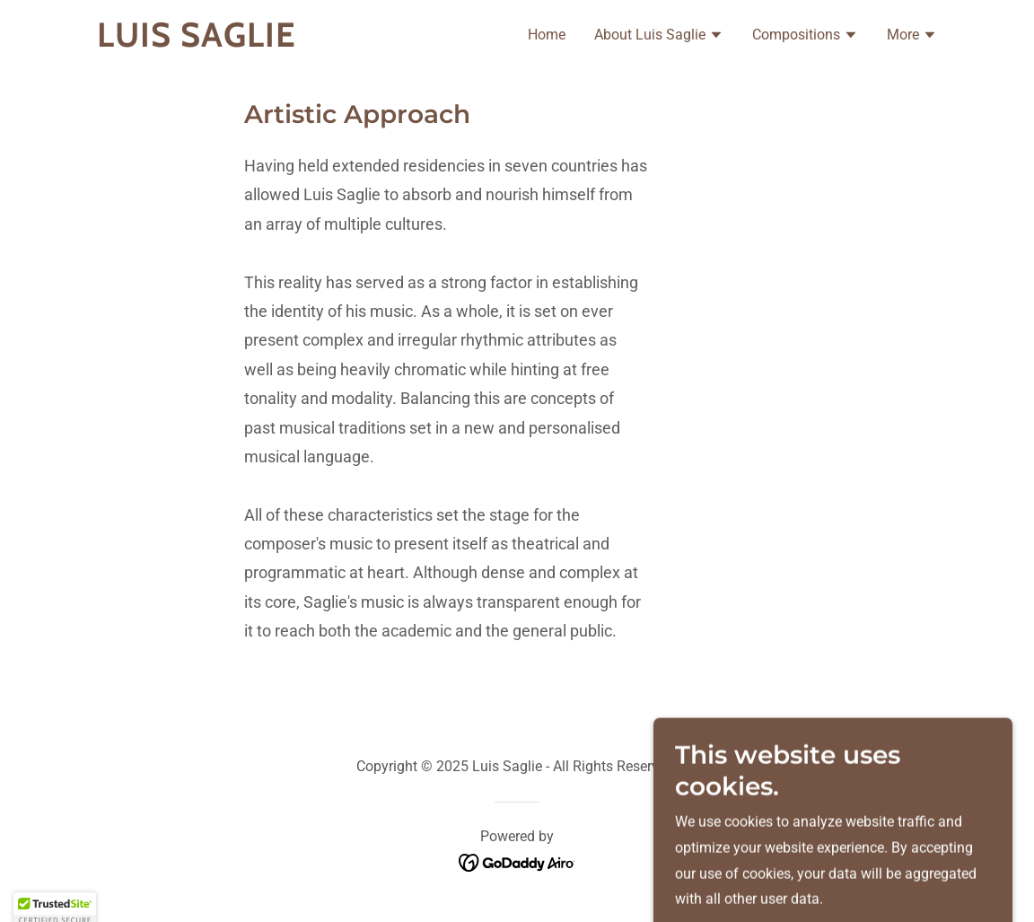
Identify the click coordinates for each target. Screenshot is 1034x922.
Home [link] (546, 34)
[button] (658, 36)
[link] (244, 41)
